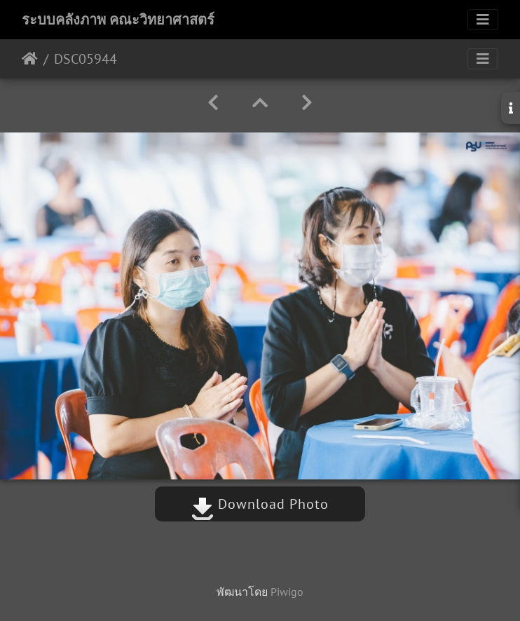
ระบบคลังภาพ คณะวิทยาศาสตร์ (118, 20)
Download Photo (260, 504)
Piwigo (287, 592)
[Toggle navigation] (482, 19)
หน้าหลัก (30, 58)
